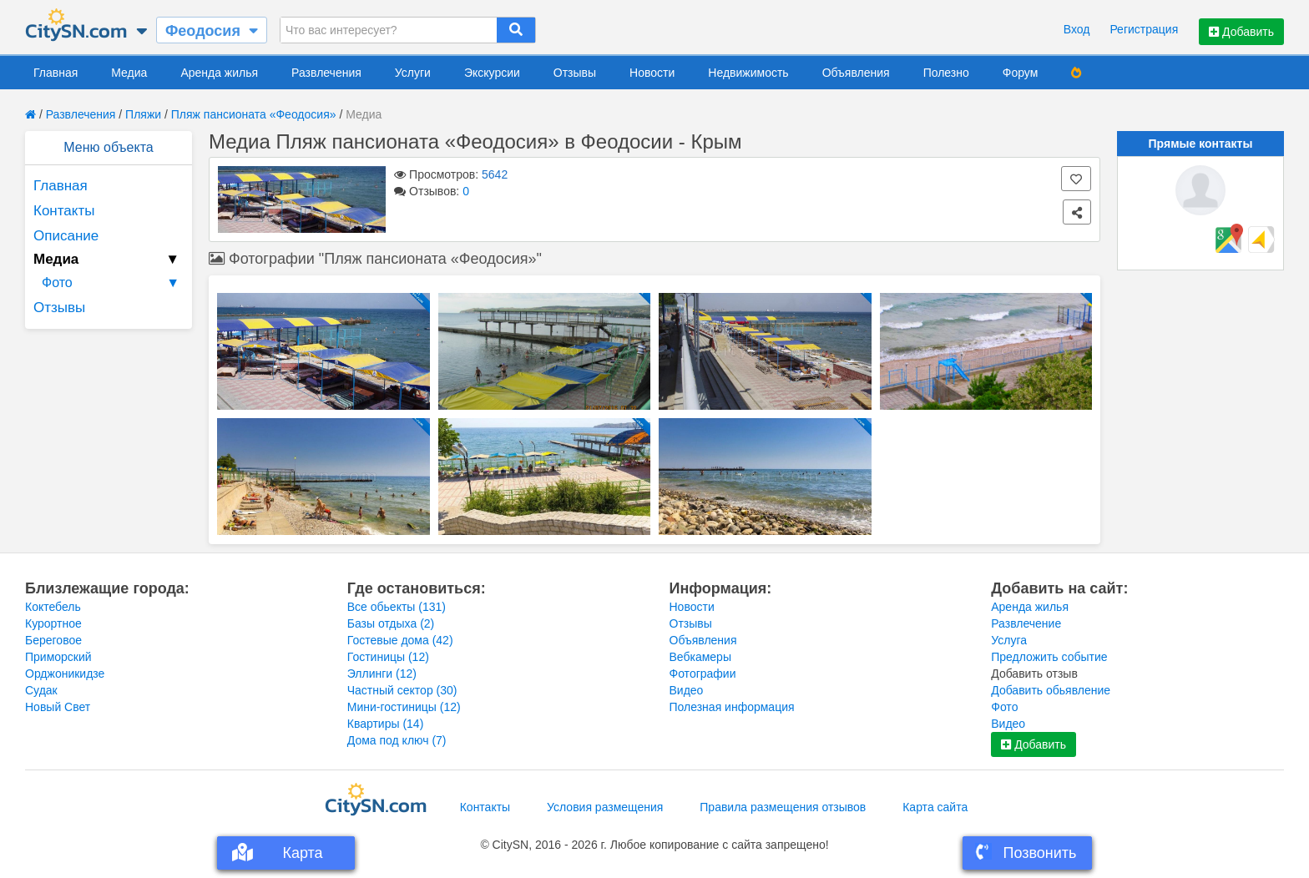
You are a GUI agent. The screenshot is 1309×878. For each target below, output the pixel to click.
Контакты (63, 211)
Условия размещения (605, 807)
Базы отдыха (391, 623)
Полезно (946, 72)
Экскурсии (492, 72)
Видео (687, 690)
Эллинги (382, 673)
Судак (41, 690)
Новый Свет (57, 707)
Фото (113, 283)
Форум (1021, 72)
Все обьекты (396, 606)
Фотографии (703, 673)
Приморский (58, 657)
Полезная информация (732, 707)
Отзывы (574, 72)
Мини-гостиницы (404, 707)
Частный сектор (402, 690)
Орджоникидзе (64, 673)
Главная (55, 72)
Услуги (413, 72)
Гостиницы (388, 657)
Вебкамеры (700, 657)
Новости (652, 72)
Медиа (129, 72)
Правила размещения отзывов (783, 807)
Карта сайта (935, 807)
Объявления (856, 72)
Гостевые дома (400, 640)
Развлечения (326, 72)
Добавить (1241, 31)
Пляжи (143, 114)
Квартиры (385, 723)
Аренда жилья (219, 72)
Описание (66, 236)
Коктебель (53, 606)
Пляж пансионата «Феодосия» (253, 114)
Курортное (53, 623)
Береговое (53, 640)
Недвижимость (748, 72)
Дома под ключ (397, 740)
